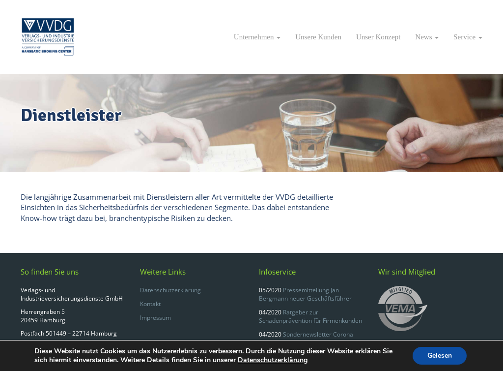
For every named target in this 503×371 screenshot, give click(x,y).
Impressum (155, 317)
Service (467, 37)
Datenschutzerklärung (170, 290)
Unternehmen (257, 37)
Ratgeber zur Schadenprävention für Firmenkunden (310, 316)
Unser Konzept (378, 37)
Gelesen (439, 355)
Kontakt (150, 304)
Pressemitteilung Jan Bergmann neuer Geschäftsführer (305, 294)
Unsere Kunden (318, 37)
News (427, 37)
